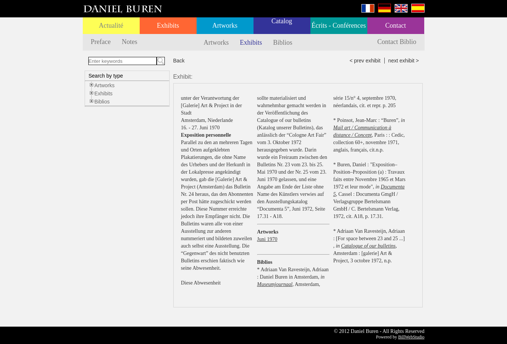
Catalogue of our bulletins (368, 246)
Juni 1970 (267, 239)
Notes (129, 41)
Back (179, 61)
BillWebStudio (411, 337)
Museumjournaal (275, 284)
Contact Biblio (396, 41)
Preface (101, 41)
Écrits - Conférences (339, 25)
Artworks (225, 25)
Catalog (282, 21)
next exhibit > (403, 61)
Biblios (282, 42)
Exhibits (168, 25)
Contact (395, 25)
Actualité (111, 25)
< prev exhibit (365, 61)
